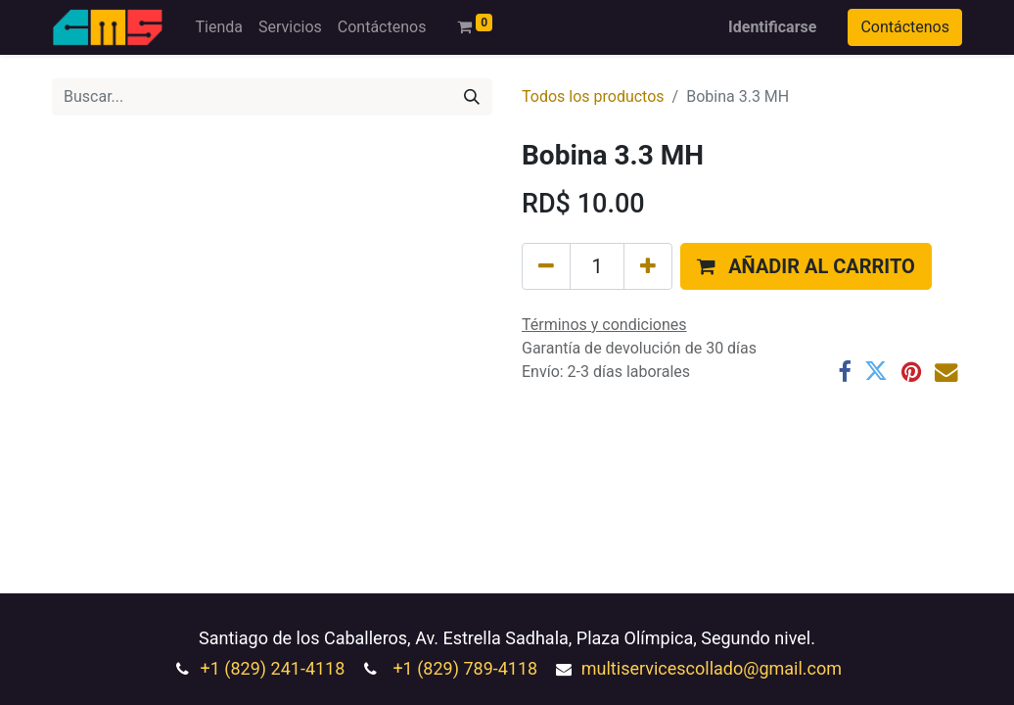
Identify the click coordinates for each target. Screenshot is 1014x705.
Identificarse (772, 27)
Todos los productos (593, 96)
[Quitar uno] (546, 266)
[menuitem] (218, 27)
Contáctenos (904, 27)
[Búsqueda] (471, 97)
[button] (806, 266)
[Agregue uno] (647, 266)
